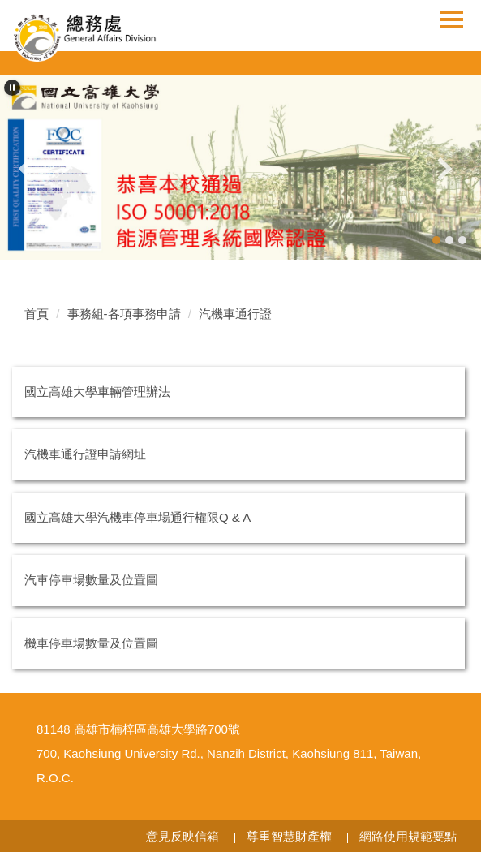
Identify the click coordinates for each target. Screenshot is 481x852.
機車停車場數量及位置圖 (91, 643)
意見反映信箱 (182, 836)
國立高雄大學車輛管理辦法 (97, 391)
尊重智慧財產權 (289, 836)
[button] (12, 88)
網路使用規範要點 (408, 836)
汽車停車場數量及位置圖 (91, 580)
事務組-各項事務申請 (124, 314)
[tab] (436, 240)
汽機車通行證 (235, 314)
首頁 (36, 314)
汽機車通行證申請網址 (85, 454)
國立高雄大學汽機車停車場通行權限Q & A (137, 517)
